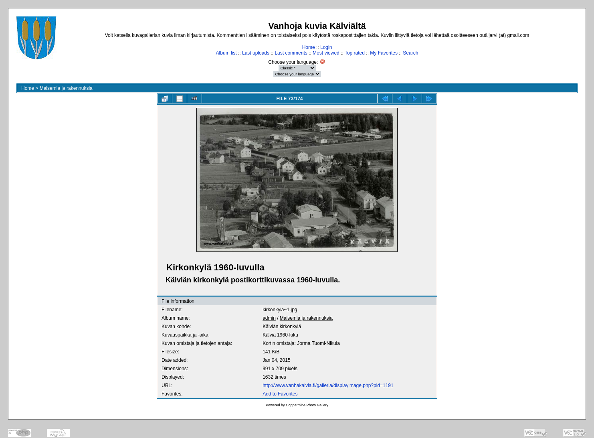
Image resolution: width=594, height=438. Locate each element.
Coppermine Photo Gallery (307, 405)
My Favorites (384, 53)
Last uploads (255, 53)
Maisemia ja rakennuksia (66, 88)
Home (308, 47)
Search (410, 53)
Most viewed (326, 53)
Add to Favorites (280, 394)
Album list (226, 53)
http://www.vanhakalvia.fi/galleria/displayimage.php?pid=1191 (328, 385)
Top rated (355, 53)
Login (326, 47)
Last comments (291, 53)
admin (269, 318)
